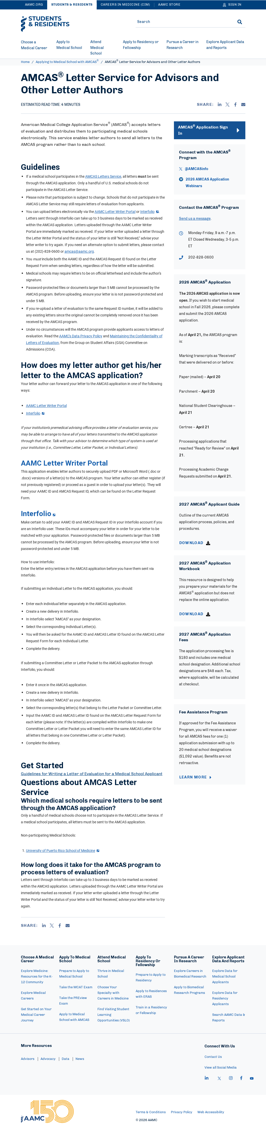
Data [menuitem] (65, 1059)
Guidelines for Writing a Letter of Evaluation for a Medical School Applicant (91, 774)
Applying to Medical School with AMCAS (67, 62)
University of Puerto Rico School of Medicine (62, 850)
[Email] (243, 104)
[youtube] (252, 1079)
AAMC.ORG (34, 4)
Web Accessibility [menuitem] (210, 1112)
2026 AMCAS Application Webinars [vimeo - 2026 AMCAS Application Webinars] (207, 183)
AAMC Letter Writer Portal (46, 405)
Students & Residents (72, 4)
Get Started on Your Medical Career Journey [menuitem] (36, 1015)
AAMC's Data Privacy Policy (80, 336)
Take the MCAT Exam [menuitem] (75, 987)
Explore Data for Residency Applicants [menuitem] (224, 998)
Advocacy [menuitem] (48, 1059)
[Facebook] (235, 104)
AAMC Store (169, 4)
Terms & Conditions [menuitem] (151, 1112)
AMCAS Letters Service (103, 176)
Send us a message (195, 219)
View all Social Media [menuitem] (221, 1067)
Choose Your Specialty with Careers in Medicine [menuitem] (113, 993)
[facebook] (241, 1079)
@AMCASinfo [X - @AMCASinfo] (196, 169)
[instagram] (231, 1079)
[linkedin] (207, 1079)
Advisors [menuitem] (27, 1059)
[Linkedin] (220, 104)
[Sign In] (232, 4)
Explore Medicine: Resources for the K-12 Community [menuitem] (37, 976)
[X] (227, 104)
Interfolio (149, 211)
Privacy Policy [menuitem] (181, 1112)
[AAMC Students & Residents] (45, 24)
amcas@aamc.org (79, 251)
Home (25, 62)
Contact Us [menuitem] (213, 1057)
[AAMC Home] (47, 1111)
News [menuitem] (79, 1059)
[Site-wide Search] (182, 22)
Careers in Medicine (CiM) (125, 4)
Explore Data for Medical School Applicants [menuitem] (224, 976)
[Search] (239, 22)
